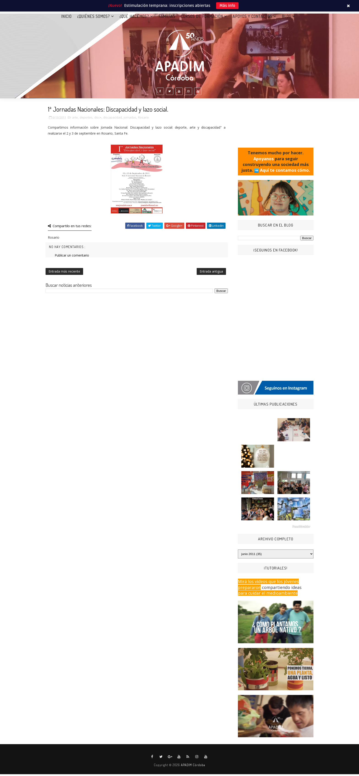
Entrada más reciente (64, 273)
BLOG (286, 18)
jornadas (130, 119)
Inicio (66, 18)
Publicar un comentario (72, 257)
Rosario (143, 119)
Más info (227, 5)
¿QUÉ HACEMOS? (134, 18)
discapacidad (112, 119)
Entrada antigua (211, 273)
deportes (86, 119)
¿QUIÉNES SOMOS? (93, 18)
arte (75, 119)
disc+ (97, 119)
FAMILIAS (167, 18)
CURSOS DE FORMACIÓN (202, 18)
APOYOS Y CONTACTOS (252, 18)
